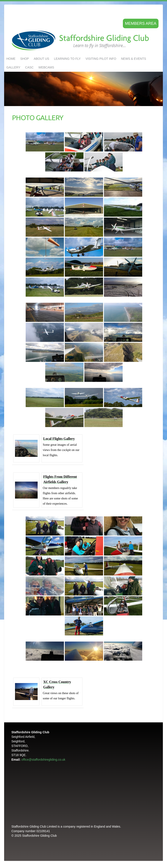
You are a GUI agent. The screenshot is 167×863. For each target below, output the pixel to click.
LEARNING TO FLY (67, 58)
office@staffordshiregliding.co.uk (43, 759)
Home (10, 58)
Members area (140, 23)
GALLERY (13, 67)
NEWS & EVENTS (133, 58)
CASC (29, 67)
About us (41, 58)
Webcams (46, 67)
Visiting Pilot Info (100, 58)
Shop (24, 58)
